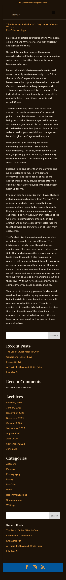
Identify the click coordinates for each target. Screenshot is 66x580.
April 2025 (12, 438)
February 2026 (14, 402)
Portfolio (11, 30)
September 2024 (15, 443)
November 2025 (15, 418)
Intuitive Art (12, 372)
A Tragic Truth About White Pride (24, 367)
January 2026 (13, 407)
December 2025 (15, 412)
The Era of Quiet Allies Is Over (22, 351)
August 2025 (13, 433)
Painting (10, 469)
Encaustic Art (13, 362)
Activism (11, 463)
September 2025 (15, 428)
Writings (21, 30)
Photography (13, 474)
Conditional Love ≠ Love (19, 356)
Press (9, 489)
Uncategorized (14, 499)
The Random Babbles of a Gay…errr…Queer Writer (31, 26)
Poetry (9, 479)
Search (54, 335)
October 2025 (14, 423)
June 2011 (11, 448)
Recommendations (16, 494)
